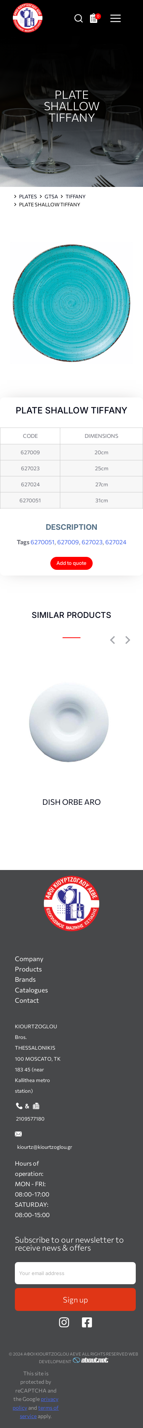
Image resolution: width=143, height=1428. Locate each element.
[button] (112, 640)
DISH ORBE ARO (71, 801)
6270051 (43, 541)
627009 (68, 541)
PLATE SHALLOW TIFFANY (72, 105)
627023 (92, 541)
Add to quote (71, 563)
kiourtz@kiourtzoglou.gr (44, 1146)
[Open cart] (95, 18)
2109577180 (30, 1118)
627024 (116, 541)
